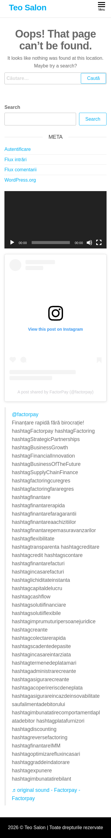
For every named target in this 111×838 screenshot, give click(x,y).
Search (12, 107)
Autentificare (17, 149)
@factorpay (25, 414)
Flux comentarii (20, 169)
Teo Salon (27, 7)
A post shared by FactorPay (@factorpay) (55, 392)
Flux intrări (15, 159)
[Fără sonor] (89, 243)
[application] (55, 219)
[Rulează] (12, 243)
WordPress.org (20, 180)
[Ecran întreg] (99, 243)
